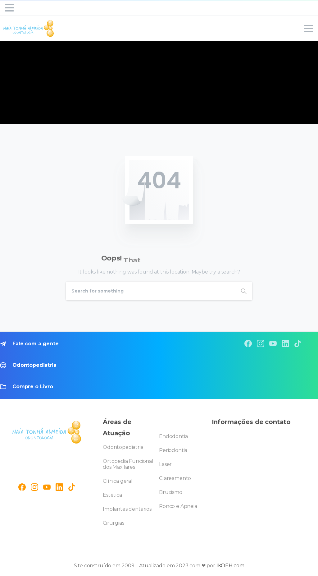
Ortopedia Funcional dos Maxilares (128, 464)
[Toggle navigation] (9, 7)
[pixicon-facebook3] (22, 486)
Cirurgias (113, 523)
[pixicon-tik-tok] (298, 343)
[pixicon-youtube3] (273, 343)
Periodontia (173, 450)
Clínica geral (118, 481)
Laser (165, 464)
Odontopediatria (123, 447)
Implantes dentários (127, 509)
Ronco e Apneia (178, 506)
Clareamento (175, 478)
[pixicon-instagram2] (260, 343)
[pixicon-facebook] (248, 343)
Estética (112, 495)
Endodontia (173, 436)
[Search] (150, 291)
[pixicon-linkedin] (285, 343)
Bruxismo (170, 492)
